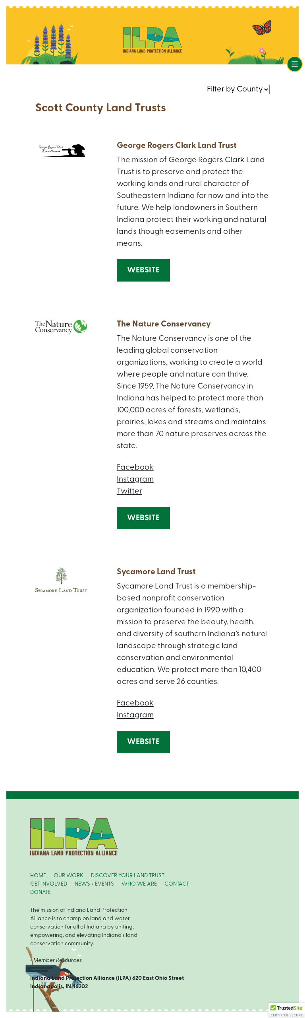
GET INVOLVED (48, 884)
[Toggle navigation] (295, 64)
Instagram (135, 480)
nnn (237, 89)
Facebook (135, 468)
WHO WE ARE (139, 884)
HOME (38, 876)
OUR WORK (68, 876)
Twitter (129, 491)
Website (143, 270)
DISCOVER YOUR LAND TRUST (127, 876)
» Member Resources (56, 961)
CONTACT (176, 884)
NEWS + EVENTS (94, 884)
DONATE (40, 893)
